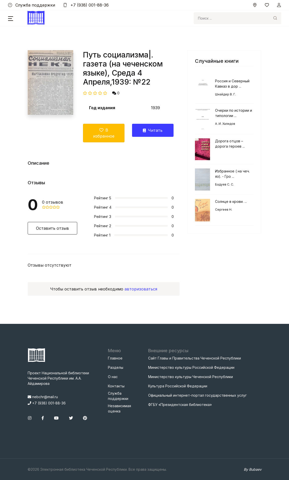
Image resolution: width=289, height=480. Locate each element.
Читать (152, 130)
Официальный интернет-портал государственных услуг (197, 395)
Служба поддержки (31, 5)
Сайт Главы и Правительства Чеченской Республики (194, 358)
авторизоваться (141, 288)
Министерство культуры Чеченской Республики (190, 377)
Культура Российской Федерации (177, 386)
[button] (10, 18)
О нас (113, 377)
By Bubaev (253, 469)
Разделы (115, 367)
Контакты (116, 386)
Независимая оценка (119, 408)
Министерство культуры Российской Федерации (191, 367)
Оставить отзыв (52, 228)
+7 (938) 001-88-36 (86, 5)
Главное (115, 358)
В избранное (103, 133)
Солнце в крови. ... (231, 201)
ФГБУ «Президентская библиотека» (180, 404)
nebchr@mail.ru (43, 397)
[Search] (231, 18)
